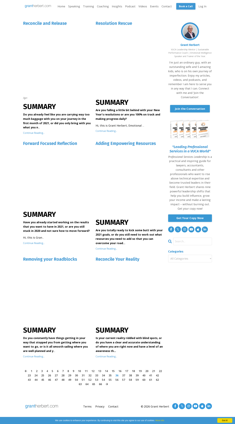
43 (29, 380)
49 (69, 380)
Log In (202, 6)
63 (80, 385)
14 (106, 372)
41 (150, 376)
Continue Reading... (34, 133)
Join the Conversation (190, 109)
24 (35, 376)
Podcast (130, 6)
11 (86, 372)
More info (159, 420)
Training (88, 6)
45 (42, 380)
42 (157, 376)
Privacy (99, 407)
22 (160, 372)
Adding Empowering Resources (127, 144)
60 (143, 380)
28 (62, 376)
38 (130, 376)
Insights (117, 6)
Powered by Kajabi (203, 416)
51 (83, 380)
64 (86, 385)
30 (76, 376)
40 (143, 376)
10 (79, 372)
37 (123, 376)
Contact (167, 6)
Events (154, 6)
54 (103, 380)
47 (56, 380)
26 (49, 376)
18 (133, 372)
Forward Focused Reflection (51, 144)
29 (69, 376)
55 (110, 380)
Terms (87, 407)
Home (61, 6)
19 (140, 372)
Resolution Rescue (115, 23)
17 (126, 372)
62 (157, 380)
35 (110, 376)
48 (62, 380)
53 (96, 380)
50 (76, 380)
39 (137, 376)
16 (120, 372)
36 (116, 376)
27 (56, 376)
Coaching (103, 6)
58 (130, 380)
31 (83, 376)
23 (29, 376)
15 (113, 372)
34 (103, 376)
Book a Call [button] (186, 6)
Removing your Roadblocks (51, 260)
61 (150, 380)
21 (153, 372)
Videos (142, 6)
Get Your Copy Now (190, 218)
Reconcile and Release (46, 23)
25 (42, 376)
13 (99, 372)
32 (89, 376)
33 (96, 376)
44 (35, 380)
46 (49, 380)
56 (116, 380)
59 (137, 380)
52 (89, 380)
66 (100, 385)
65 (93, 385)
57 (123, 380)
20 (147, 372)
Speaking (74, 6)
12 (93, 372)
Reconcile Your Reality (118, 260)
